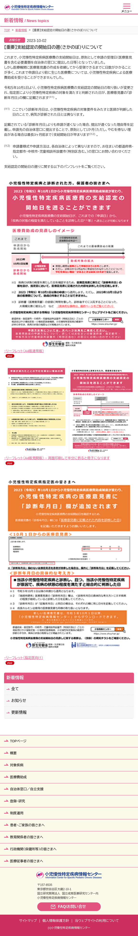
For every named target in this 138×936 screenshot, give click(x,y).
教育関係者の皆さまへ (26, 837)
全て (15, 689)
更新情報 (19, 712)
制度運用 (16, 813)
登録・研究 (17, 801)
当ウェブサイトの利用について (97, 921)
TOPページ (18, 741)
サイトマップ (28, 921)
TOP (7, 30)
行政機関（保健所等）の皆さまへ (33, 849)
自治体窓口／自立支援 (26, 789)
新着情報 (21, 30)
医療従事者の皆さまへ (26, 861)
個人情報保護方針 (55, 921)
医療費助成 (18, 777)
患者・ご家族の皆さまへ (27, 825)
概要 (13, 753)
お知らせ (18, 701)
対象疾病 (16, 765)
